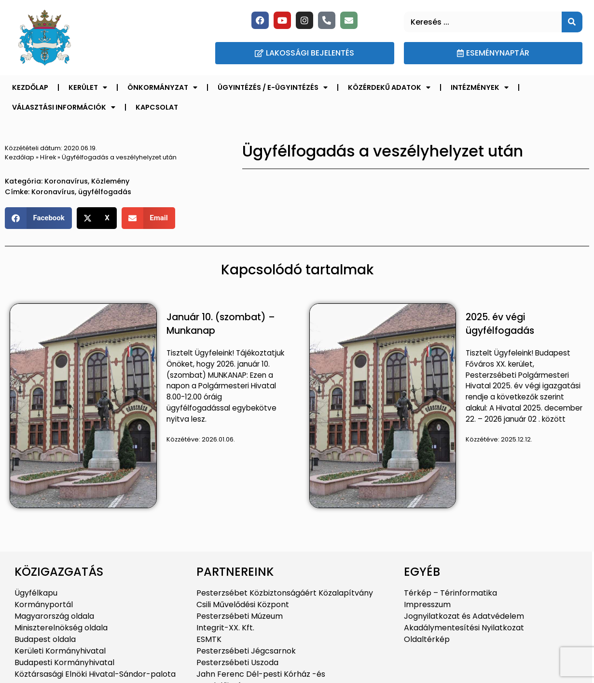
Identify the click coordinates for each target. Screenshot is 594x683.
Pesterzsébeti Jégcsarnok (246, 650)
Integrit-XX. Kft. (225, 627)
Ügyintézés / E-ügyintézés (273, 87)
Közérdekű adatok (389, 87)
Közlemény (110, 181)
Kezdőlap (30, 87)
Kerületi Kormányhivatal (60, 650)
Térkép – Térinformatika (450, 592)
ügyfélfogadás (104, 192)
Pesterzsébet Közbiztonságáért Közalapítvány (284, 592)
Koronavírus (66, 181)
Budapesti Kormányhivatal (64, 662)
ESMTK (208, 639)
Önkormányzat (162, 87)
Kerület (88, 87)
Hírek (48, 157)
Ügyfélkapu (35, 592)
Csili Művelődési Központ (242, 604)
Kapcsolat (157, 107)
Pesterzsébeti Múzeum (239, 616)
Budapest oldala (45, 639)
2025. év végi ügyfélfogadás (500, 324)
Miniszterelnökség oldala (61, 627)
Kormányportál (43, 604)
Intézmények (480, 87)
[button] (38, 218)
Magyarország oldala (54, 616)
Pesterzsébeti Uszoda (237, 662)
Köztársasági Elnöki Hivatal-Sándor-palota (95, 674)
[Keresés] (572, 22)
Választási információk (63, 107)
